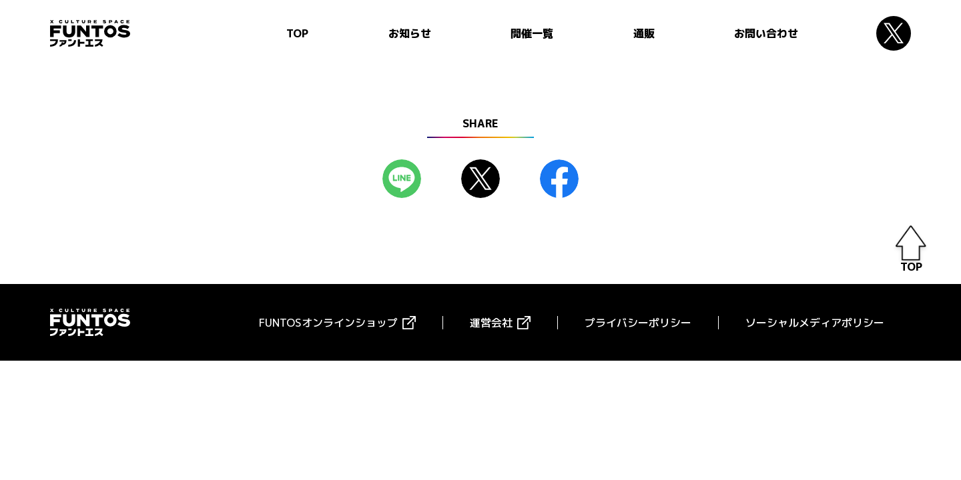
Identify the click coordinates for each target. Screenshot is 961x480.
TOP (297, 33)
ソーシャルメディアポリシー (814, 322)
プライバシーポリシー (638, 322)
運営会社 (491, 322)
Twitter (893, 33)
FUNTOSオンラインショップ (328, 322)
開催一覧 (532, 33)
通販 (644, 33)
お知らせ (409, 33)
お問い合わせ (766, 33)
